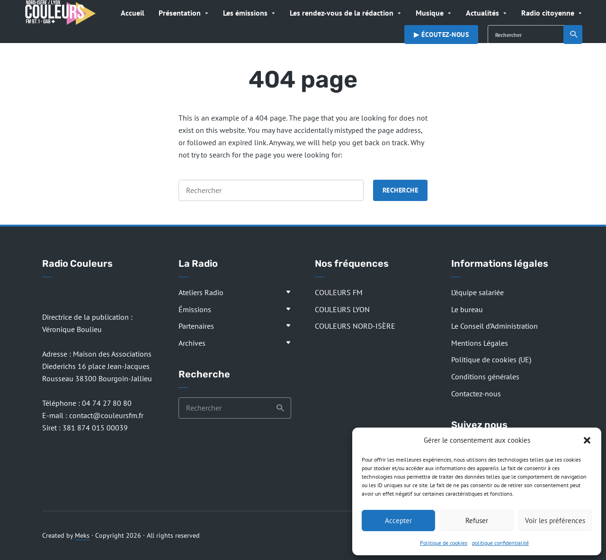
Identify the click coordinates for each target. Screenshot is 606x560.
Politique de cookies (443, 542)
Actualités (482, 13)
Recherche (574, 34)
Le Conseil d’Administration (494, 326)
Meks (82, 535)
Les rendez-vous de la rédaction (341, 13)
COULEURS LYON (342, 309)
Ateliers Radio (200, 292)
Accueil (132, 13)
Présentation (180, 13)
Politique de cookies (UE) (491, 359)
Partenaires (196, 326)
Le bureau (467, 309)
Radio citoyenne (547, 13)
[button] (587, 440)
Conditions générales (485, 376)
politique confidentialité (500, 542)
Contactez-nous (476, 393)
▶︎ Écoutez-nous (441, 34)
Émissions (194, 309)
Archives (191, 343)
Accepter (398, 520)
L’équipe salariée (477, 292)
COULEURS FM (339, 292)
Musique (430, 13)
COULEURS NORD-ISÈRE (355, 326)
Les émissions (245, 13)
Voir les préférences (555, 520)
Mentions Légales (479, 343)
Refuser (476, 520)
